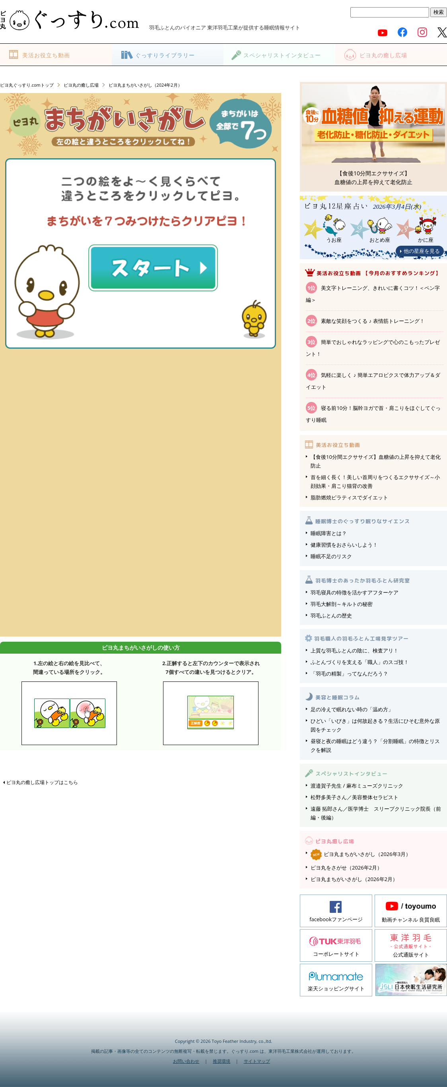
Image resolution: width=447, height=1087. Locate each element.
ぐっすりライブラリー (165, 55)
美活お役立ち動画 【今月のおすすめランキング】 (379, 273)
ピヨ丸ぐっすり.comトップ (27, 85)
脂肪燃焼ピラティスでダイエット (349, 497)
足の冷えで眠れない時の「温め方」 (352, 709)
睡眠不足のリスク (331, 556)
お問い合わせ (186, 1061)
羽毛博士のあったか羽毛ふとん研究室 (362, 580)
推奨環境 (221, 1061)
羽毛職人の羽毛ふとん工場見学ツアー (361, 638)
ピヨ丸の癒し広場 (383, 55)
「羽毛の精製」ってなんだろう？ (349, 673)
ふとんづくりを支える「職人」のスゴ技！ (360, 662)
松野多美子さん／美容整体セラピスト (354, 797)
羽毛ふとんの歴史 (331, 615)
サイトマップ (257, 1061)
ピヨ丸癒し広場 (334, 841)
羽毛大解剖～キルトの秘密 (342, 604)
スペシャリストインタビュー (282, 55)
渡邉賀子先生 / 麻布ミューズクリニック (357, 785)
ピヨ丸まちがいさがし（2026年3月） (361, 854)
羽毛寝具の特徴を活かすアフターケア (354, 592)
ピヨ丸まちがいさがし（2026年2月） (354, 879)
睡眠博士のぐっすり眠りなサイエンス (362, 521)
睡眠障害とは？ (329, 533)
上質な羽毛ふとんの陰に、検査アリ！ (354, 650)
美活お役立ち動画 (46, 55)
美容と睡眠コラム (337, 697)
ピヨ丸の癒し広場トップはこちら (42, 782)
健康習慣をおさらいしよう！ (344, 544)
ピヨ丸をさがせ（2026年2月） (346, 867)
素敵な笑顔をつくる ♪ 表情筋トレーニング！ (372, 320)
